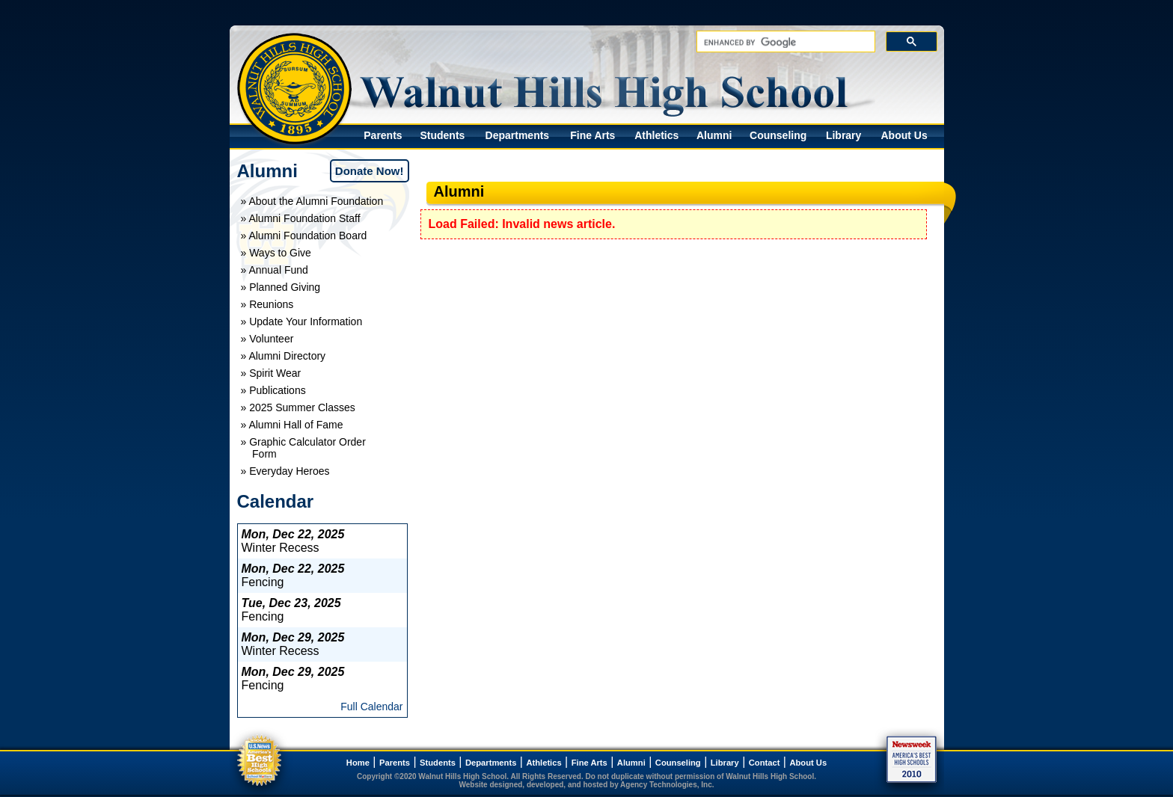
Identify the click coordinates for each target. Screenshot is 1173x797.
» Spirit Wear (271, 373)
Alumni (714, 135)
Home (358, 762)
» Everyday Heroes (285, 471)
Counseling (778, 135)
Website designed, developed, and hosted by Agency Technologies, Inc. (586, 785)
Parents (383, 135)
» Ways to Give (276, 253)
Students (442, 135)
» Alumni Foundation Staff (301, 218)
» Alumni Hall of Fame (292, 425)
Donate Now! (369, 170)
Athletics (656, 135)
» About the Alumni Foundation (312, 201)
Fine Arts (592, 135)
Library (843, 135)
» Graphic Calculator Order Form (303, 448)
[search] (784, 42)
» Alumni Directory (283, 356)
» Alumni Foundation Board (304, 235)
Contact (764, 762)
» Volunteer (267, 339)
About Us (903, 135)
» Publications (273, 390)
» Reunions (267, 304)
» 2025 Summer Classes (298, 407)
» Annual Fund (274, 270)
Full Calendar (371, 707)
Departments (518, 135)
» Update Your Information (302, 321)
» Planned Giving (281, 287)
